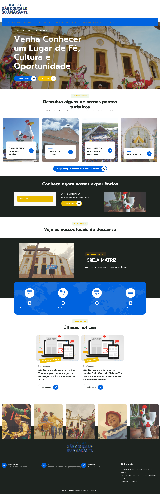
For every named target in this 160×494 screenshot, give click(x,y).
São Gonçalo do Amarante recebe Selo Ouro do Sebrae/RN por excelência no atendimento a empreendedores (102, 376)
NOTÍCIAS (120, 22)
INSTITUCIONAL (18, 22)
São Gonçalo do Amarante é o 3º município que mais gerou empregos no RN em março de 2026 (56, 376)
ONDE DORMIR (93, 22)
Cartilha (49, 78)
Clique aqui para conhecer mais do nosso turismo (82, 168)
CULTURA (52, 22)
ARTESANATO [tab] (24, 198)
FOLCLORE (41, 22)
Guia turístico (27, 78)
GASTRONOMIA (63, 22)
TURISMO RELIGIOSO (78, 22)
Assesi (71, 490)
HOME (8, 22)
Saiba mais (75, 203)
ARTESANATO (30, 22)
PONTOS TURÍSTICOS (107, 22)
